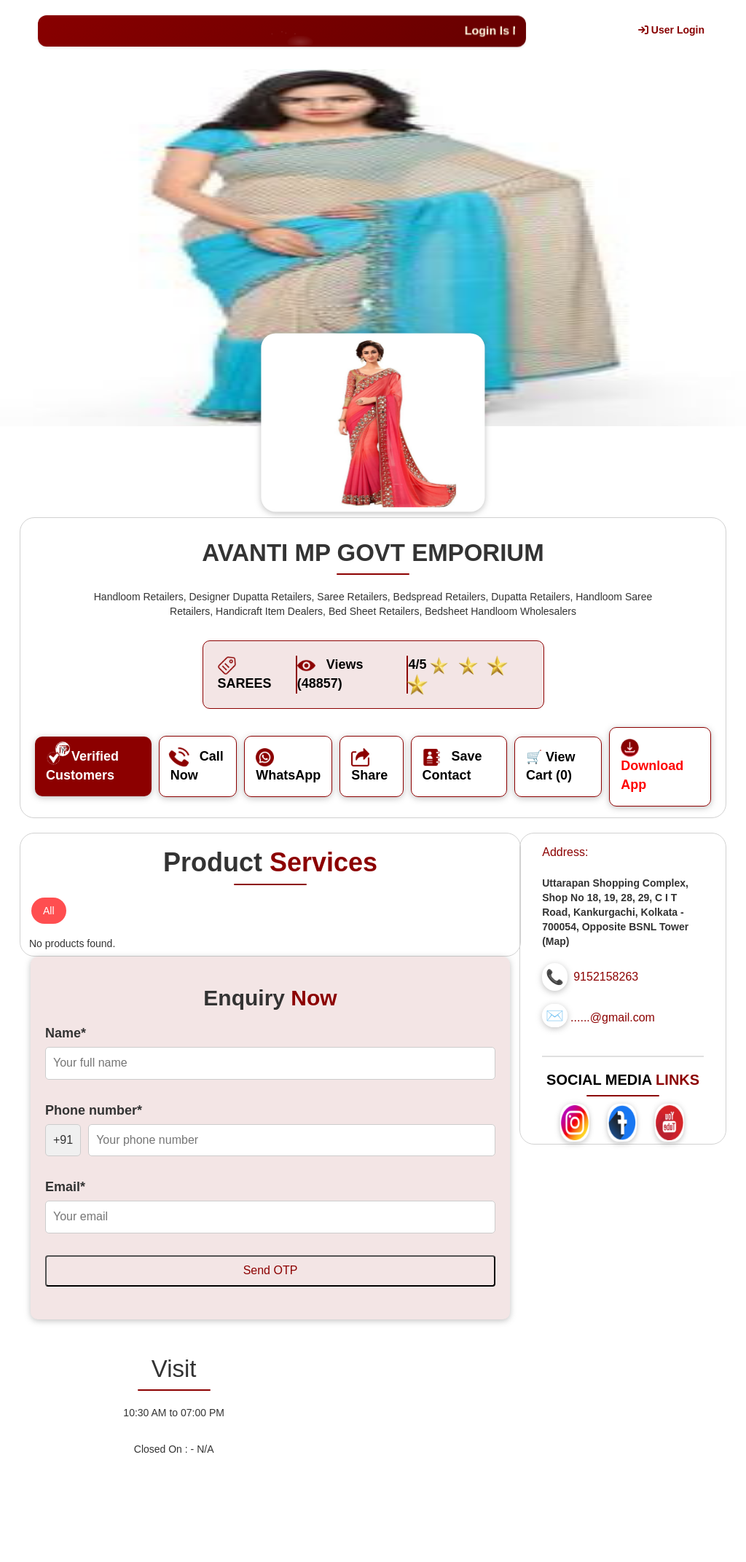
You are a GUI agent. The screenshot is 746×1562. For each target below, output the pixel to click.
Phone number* (93, 1110)
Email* (65, 1187)
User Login (671, 30)
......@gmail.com (612, 1017)
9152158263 (605, 976)
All (49, 911)
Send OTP (270, 1270)
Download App (652, 766)
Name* (65, 1033)
